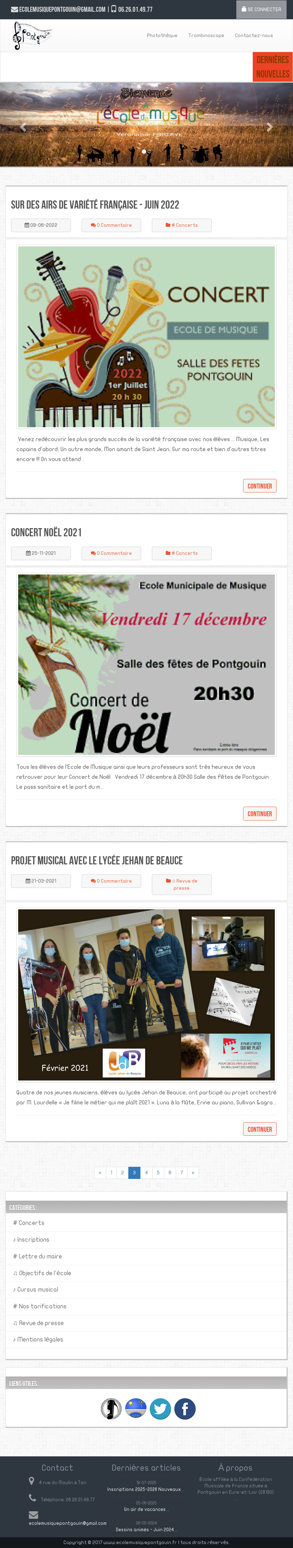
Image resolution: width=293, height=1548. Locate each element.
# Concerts (182, 225)
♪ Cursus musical (35, 1289)
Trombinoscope (206, 35)
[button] (22, 125)
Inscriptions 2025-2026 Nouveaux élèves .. (153, 1489)
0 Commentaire (111, 225)
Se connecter (261, 9)
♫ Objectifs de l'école (42, 1273)
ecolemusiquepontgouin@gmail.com (68, 1523)
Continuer (260, 486)
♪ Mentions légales (38, 1339)
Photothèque (162, 35)
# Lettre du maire (37, 1256)
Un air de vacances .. (146, 1509)
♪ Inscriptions (31, 1239)
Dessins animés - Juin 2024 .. (146, 1529)
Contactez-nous (254, 35)
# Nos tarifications (40, 1306)
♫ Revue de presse (38, 1323)
